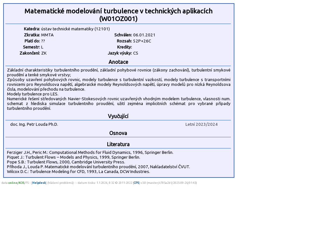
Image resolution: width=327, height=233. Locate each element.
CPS (136, 182)
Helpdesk (39, 182)
